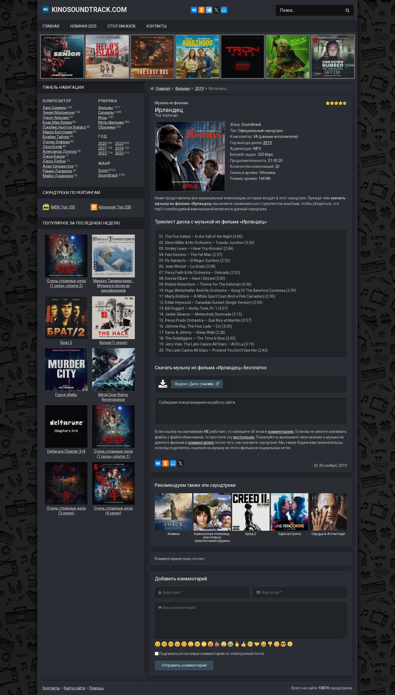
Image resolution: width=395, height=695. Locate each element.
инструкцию (244, 437)
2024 (119, 148)
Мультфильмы (111, 122)
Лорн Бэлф (52, 147)
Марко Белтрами (58, 132)
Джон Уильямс (56, 117)
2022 (102, 153)
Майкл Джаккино (58, 176)
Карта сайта (74, 688)
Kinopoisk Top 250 (115, 207)
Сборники (106, 127)
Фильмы (105, 108)
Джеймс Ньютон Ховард (64, 127)
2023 (119, 143)
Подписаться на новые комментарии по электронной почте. (210, 653)
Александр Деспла (60, 151)
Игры (102, 117)
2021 (102, 148)
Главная (51, 26)
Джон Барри (54, 156)
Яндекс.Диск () (197, 384)
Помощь (96, 688)
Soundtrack (108, 175)
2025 (119, 153)
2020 (102, 143)
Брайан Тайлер (56, 137)
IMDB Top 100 (63, 207)
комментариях (281, 431)
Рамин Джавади (57, 171)
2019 (267, 143)
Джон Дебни (54, 161)
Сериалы (106, 112)
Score (103, 170)
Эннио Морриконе (59, 112)
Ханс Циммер (54, 108)
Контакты (157, 26)
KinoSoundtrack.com (84, 9)
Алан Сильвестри (58, 166)
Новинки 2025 (83, 26)
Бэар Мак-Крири (57, 122)
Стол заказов (122, 26)
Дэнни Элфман (56, 142)
